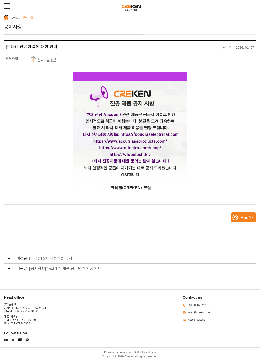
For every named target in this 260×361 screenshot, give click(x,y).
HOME (11, 17)
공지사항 (28, 17)
